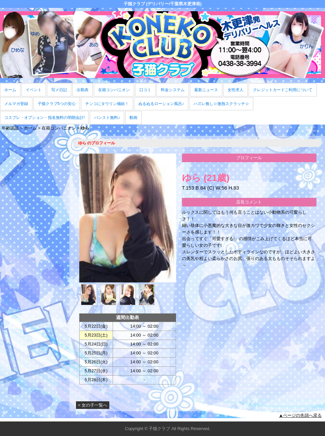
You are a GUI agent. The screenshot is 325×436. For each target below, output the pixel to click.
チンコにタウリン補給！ (107, 103)
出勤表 (83, 90)
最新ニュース (206, 90)
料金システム (173, 90)
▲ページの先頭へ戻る (300, 415)
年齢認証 (10, 128)
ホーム (10, 90)
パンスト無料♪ (107, 117)
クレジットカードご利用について (282, 90)
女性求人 (235, 90)
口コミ (145, 90)
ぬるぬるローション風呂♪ (161, 103)
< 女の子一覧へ (92, 405)
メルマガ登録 (16, 103)
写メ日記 (59, 90)
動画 (133, 117)
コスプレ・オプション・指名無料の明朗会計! (44, 117)
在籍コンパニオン (114, 90)
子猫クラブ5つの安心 (57, 103)
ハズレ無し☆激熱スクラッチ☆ (221, 103)
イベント (34, 90)
